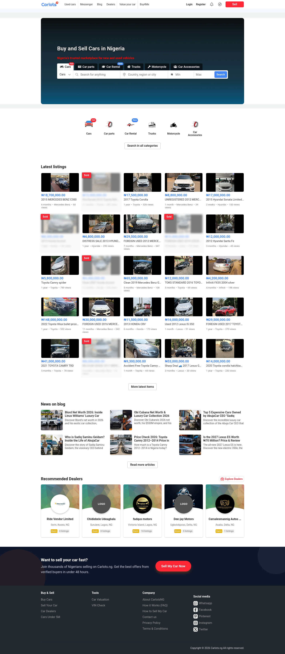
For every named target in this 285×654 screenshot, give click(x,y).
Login (189, 4)
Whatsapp (202, 603)
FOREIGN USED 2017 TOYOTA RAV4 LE (225, 324)
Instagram (202, 623)
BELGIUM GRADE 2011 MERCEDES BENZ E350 (101, 365)
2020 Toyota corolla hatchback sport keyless (225, 365)
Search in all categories (142, 145)
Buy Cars (46, 599)
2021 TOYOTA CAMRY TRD (57, 365)
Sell (234, 4)
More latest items (142, 386)
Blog (99, 4)
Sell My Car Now (173, 566)
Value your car (127, 4)
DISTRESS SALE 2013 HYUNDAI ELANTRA (101, 241)
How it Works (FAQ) (155, 605)
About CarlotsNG (153, 599)
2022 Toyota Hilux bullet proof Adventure (60, 324)
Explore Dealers (232, 479)
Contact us (149, 617)
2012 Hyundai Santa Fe (220, 241)
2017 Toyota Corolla (136, 199)
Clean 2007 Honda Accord (98, 282)
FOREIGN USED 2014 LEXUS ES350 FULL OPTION (183, 241)
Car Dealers (48, 611)
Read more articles (142, 464)
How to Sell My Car (154, 611)
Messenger (86, 4)
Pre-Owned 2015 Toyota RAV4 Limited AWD (101, 199)
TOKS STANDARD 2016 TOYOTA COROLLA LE (183, 282)
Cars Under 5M (50, 617)
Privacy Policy (151, 623)
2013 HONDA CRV (135, 324)
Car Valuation (100, 599)
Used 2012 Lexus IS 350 (179, 324)
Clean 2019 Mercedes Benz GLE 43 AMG (142, 282)
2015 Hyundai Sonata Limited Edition (225, 199)
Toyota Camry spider (53, 282)
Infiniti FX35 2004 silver (220, 282)
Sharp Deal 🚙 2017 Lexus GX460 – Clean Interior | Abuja (183, 365)
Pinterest (202, 616)
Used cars (70, 4)
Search (220, 74)
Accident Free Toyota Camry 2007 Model (142, 365)
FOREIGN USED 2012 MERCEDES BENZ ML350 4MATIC (142, 241)
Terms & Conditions (155, 628)
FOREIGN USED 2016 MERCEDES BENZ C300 (101, 324)
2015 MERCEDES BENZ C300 (59, 199)
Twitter (200, 629)
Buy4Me (144, 4)
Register (201, 4)
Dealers (111, 4)
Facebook (202, 610)
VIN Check (98, 605)
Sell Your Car (49, 605)
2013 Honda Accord (53, 241)
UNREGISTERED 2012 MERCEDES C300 (183, 199)
